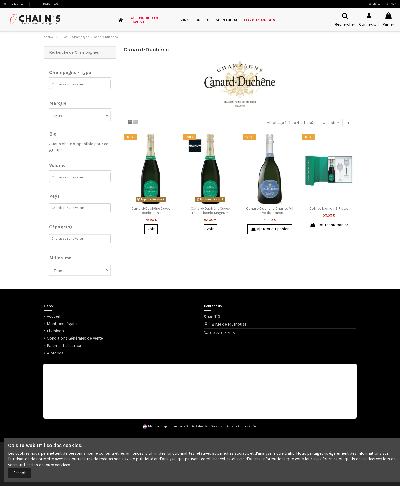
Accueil (53, 316)
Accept (19, 472)
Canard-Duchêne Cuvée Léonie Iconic (151, 211)
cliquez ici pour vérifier (240, 426)
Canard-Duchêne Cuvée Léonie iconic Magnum (210, 211)
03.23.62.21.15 (222, 332)
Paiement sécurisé (64, 345)
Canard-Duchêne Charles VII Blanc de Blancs (269, 211)
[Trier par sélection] (330, 123)
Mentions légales (63, 323)
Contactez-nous (15, 4)
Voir (151, 229)
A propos (55, 352)
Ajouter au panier (270, 229)
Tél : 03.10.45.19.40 (45, 4)
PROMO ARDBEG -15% (381, 4)
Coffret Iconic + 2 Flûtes (329, 209)
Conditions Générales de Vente (75, 338)
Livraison (55, 330)
